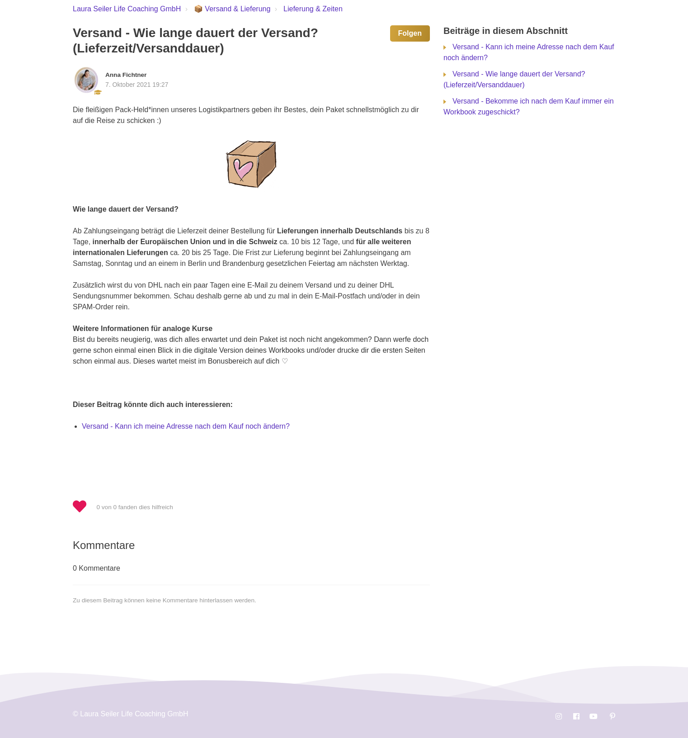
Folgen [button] (410, 33)
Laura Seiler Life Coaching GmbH (127, 9)
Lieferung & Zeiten (313, 9)
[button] (83, 507)
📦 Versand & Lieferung (232, 9)
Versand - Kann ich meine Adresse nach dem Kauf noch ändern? (186, 426)
